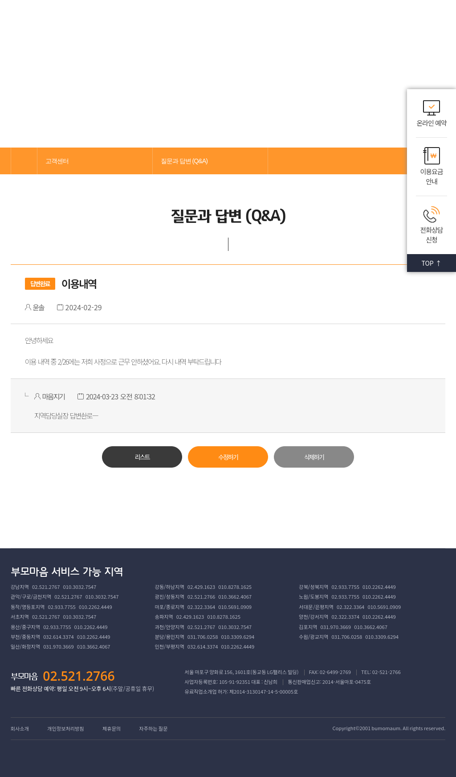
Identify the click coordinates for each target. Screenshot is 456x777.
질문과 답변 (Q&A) (184, 160)
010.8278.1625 (235, 586)
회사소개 (20, 728)
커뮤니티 (247, 22)
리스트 (141, 456)
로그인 (376, 21)
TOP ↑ (431, 263)
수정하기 (228, 456)
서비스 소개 (165, 22)
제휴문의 (111, 728)
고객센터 (287, 22)
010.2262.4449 (379, 586)
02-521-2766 (386, 671)
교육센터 (208, 22)
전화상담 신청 (431, 235)
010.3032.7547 (80, 586)
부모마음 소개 (116, 22)
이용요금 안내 (431, 176)
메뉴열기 (431, 22)
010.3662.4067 (235, 596)
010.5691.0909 (235, 606)
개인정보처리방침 (65, 728)
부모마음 (47, 22)
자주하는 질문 (153, 728)
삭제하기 (314, 456)
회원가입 (405, 21)
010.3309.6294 (238, 636)
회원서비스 (329, 22)
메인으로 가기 (24, 161)
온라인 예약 (431, 122)
